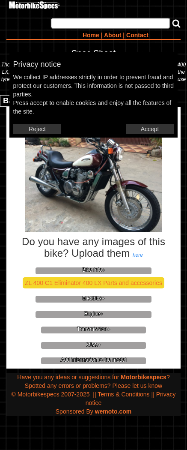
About (112, 35)
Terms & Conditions (123, 394)
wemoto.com (113, 411)
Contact (137, 35)
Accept (150, 129)
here (138, 255)
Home (91, 35)
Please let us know (137, 385)
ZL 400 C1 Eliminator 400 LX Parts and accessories (93, 282)
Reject (37, 129)
